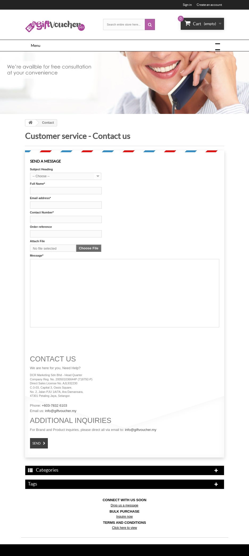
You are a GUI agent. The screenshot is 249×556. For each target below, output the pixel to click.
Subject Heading (41, 169)
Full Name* (37, 183)
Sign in (187, 4)
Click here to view (124, 528)
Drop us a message (124, 505)
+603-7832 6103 (54, 405)
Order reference (41, 226)
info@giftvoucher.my (61, 411)
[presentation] (70, 339)
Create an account (209, 4)
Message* (37, 255)
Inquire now (124, 516)
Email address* (40, 198)
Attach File (37, 241)
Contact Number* (42, 212)
